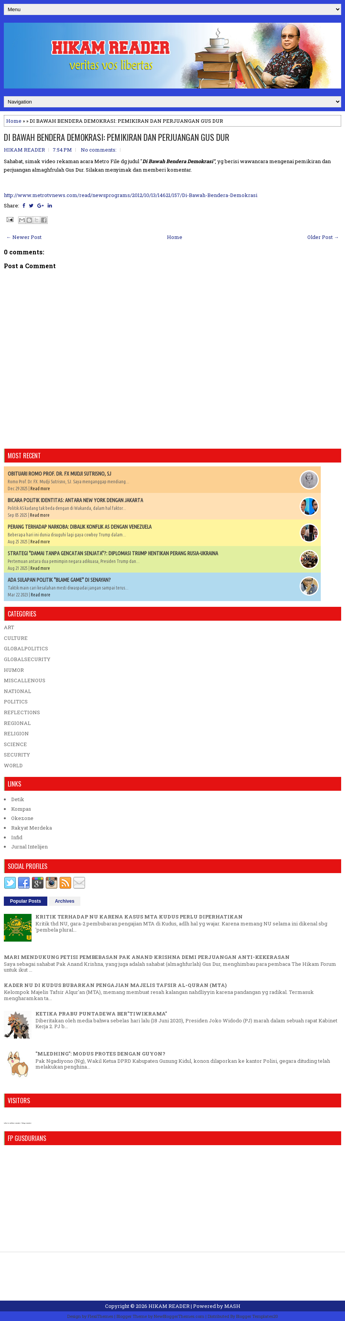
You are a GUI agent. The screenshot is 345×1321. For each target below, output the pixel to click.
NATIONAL (17, 691)
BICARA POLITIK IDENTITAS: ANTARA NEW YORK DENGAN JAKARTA (75, 500)
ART (9, 627)
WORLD (13, 765)
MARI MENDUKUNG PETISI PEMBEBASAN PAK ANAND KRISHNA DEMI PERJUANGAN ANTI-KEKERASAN (147, 957)
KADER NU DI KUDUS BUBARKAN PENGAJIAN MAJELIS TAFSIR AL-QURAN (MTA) (115, 985)
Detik (17, 799)
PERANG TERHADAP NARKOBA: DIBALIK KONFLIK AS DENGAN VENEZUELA (80, 527)
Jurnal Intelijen (29, 846)
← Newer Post (24, 237)
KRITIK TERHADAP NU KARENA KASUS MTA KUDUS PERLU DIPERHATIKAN (139, 916)
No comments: (99, 149)
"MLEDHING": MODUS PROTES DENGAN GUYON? (100, 1053)
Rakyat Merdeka (31, 827)
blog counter (26, 1123)
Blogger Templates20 (257, 1316)
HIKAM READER (169, 1306)
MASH (232, 1306)
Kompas (21, 808)
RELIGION (16, 733)
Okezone (22, 818)
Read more (40, 488)
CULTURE (16, 638)
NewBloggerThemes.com (179, 1316)
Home (14, 120)
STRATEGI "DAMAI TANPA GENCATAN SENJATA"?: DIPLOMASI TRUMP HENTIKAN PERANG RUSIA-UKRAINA (113, 553)
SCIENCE (15, 744)
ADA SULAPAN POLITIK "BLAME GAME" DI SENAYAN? (59, 580)
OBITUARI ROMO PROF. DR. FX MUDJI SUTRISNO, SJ (59, 474)
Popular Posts (25, 901)
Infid (16, 837)
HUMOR (14, 669)
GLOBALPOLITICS (26, 648)
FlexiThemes (100, 1316)
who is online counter (12, 1123)
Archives (65, 901)
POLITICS (16, 701)
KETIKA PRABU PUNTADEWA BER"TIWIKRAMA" (101, 1013)
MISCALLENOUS (24, 680)
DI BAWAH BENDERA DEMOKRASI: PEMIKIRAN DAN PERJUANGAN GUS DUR (116, 137)
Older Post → (323, 237)
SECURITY (17, 754)
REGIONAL (17, 723)
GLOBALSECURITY (27, 659)
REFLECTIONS (22, 712)
